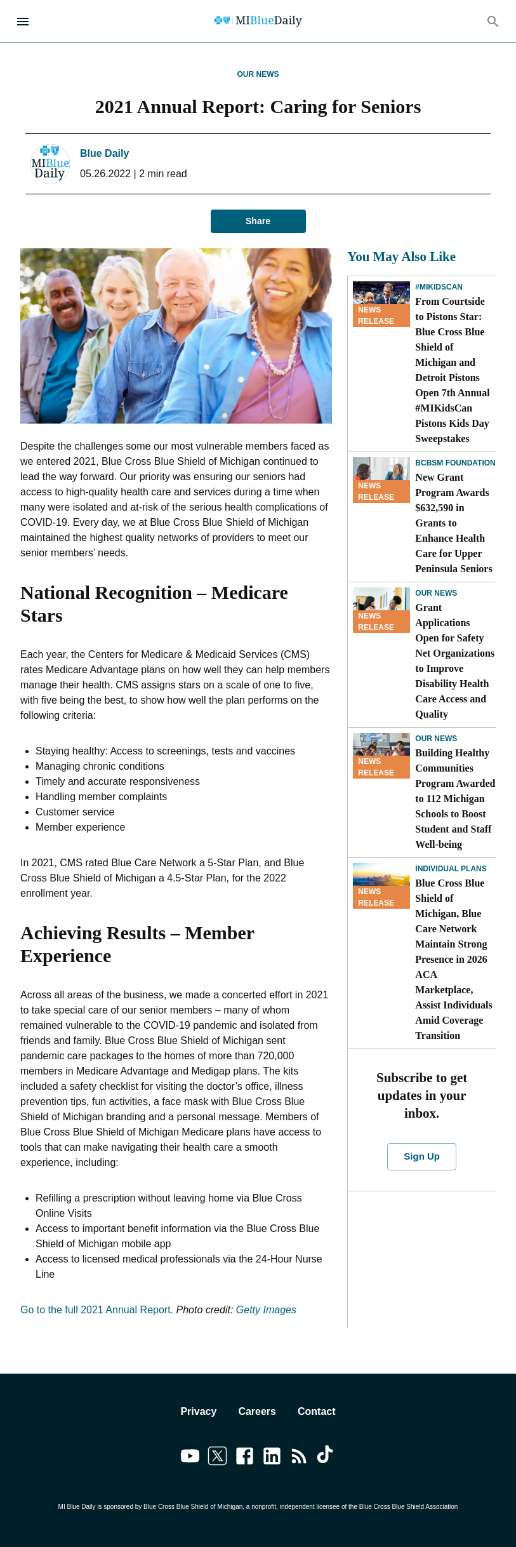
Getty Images (266, 1309)
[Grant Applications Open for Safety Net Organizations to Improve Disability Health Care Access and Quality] (381, 610)
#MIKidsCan (439, 287)
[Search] (493, 21)
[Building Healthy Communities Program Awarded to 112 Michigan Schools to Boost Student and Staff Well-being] (381, 756)
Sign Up (422, 1156)
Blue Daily (104, 153)
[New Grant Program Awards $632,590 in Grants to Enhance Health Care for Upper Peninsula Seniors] (381, 480)
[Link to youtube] (190, 1458)
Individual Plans (450, 868)
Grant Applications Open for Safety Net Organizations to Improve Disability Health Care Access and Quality (454, 661)
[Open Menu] (23, 21)
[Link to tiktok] (326, 1458)
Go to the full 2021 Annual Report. (96, 1309)
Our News (258, 74)
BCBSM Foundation (455, 463)
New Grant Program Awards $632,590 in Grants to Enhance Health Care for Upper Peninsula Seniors (453, 523)
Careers (257, 1411)
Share (258, 221)
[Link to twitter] (217, 1458)
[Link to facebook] (245, 1458)
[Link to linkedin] (272, 1458)
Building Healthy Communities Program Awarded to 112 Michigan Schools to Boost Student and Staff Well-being (455, 798)
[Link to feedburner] (299, 1458)
